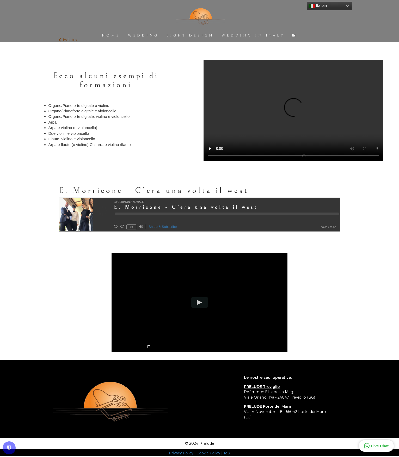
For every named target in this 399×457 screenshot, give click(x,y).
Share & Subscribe (163, 227)
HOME (111, 35)
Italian (318, 6)
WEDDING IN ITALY (253, 35)
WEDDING (143, 35)
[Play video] (199, 302)
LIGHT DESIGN (190, 35)
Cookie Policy (209, 453)
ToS (226, 453)
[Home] (200, 17)
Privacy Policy (181, 453)
